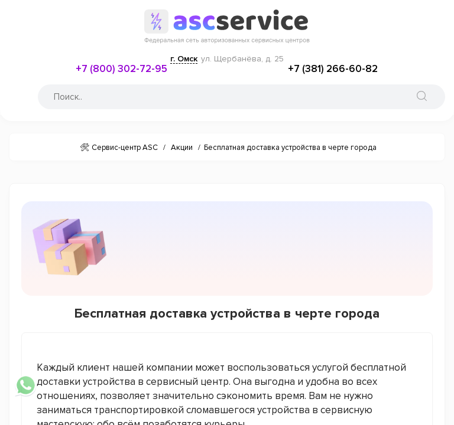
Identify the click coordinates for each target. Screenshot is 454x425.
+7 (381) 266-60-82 (333, 69)
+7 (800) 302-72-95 (121, 69)
